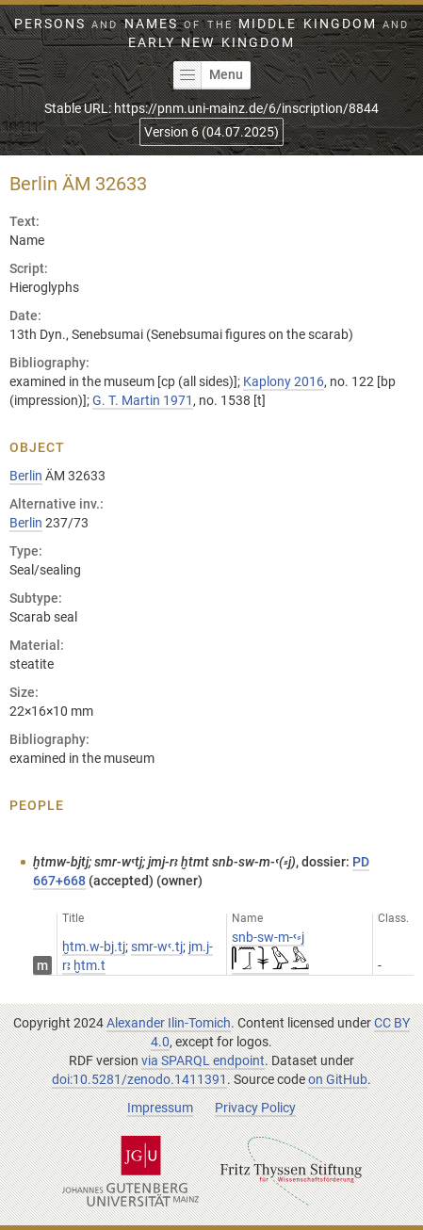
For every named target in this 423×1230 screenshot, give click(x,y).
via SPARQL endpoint (203, 1060)
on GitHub (337, 1079)
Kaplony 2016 (283, 381)
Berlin (25, 475)
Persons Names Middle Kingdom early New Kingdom (211, 33)
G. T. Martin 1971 (142, 400)
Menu (208, 75)
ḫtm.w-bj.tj (93, 946)
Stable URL (211, 108)
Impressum (160, 1107)
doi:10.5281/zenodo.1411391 (139, 1079)
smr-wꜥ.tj (157, 946)
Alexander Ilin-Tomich (168, 1022)
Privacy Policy (255, 1107)
